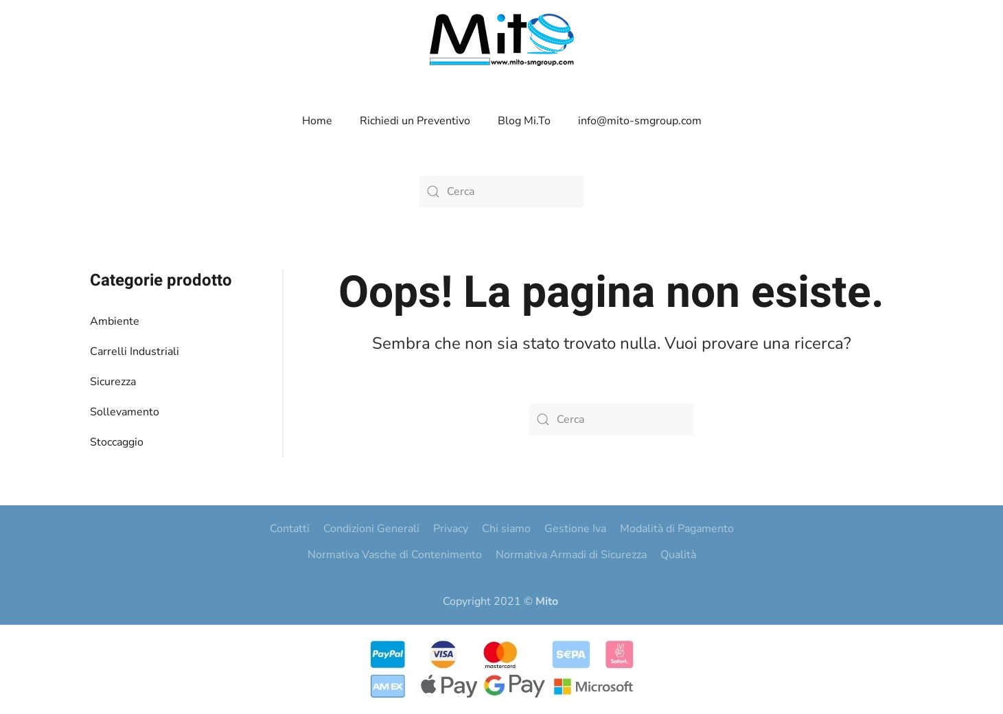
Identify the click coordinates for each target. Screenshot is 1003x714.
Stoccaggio (116, 442)
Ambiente (114, 321)
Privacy (450, 528)
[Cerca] (501, 191)
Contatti (290, 528)
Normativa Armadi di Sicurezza (571, 554)
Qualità (678, 554)
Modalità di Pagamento (677, 528)
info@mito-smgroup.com (640, 120)
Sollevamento (124, 411)
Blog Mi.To (524, 120)
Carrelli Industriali (134, 351)
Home (317, 120)
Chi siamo (506, 528)
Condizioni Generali (371, 528)
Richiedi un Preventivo (415, 120)
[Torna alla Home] (502, 40)
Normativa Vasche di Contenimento (395, 554)
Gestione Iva (575, 528)
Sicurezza (113, 381)
